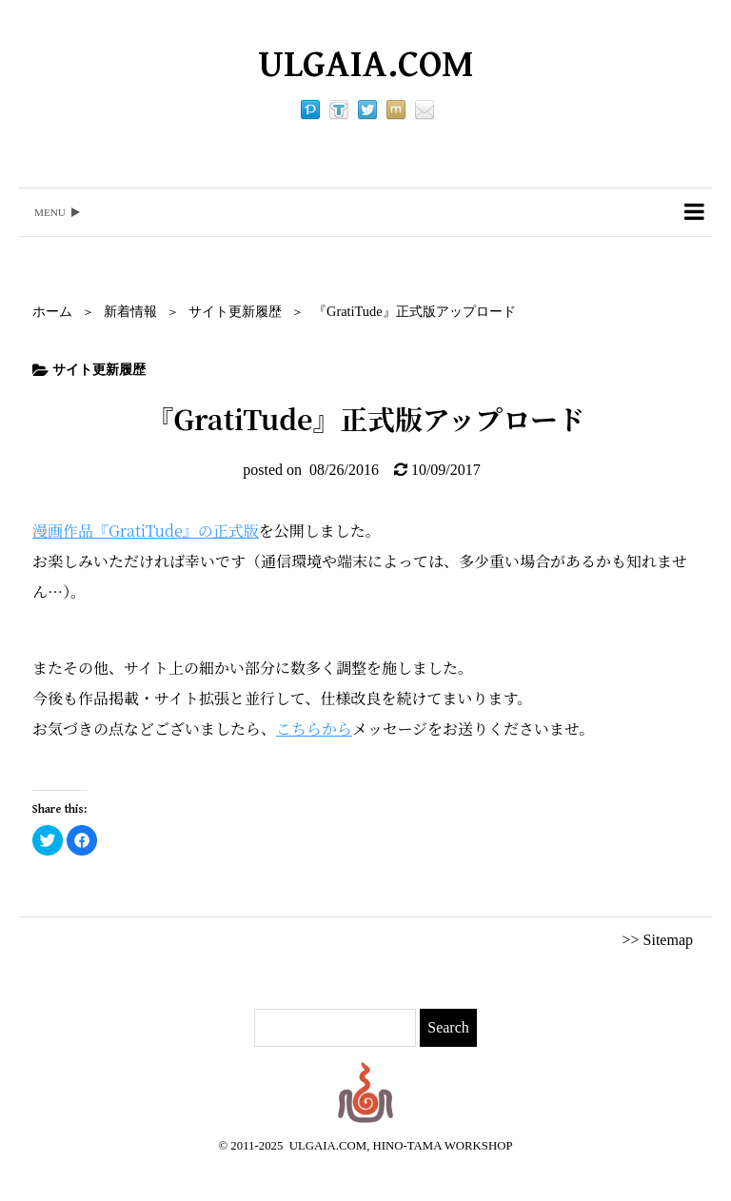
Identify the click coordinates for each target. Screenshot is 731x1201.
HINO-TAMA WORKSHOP (443, 1145)
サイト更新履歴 (235, 311)
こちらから (314, 728)
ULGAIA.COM (365, 65)
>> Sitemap (657, 940)
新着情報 (130, 311)
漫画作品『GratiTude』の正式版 (145, 530)
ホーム (52, 311)
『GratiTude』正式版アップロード (414, 311)
